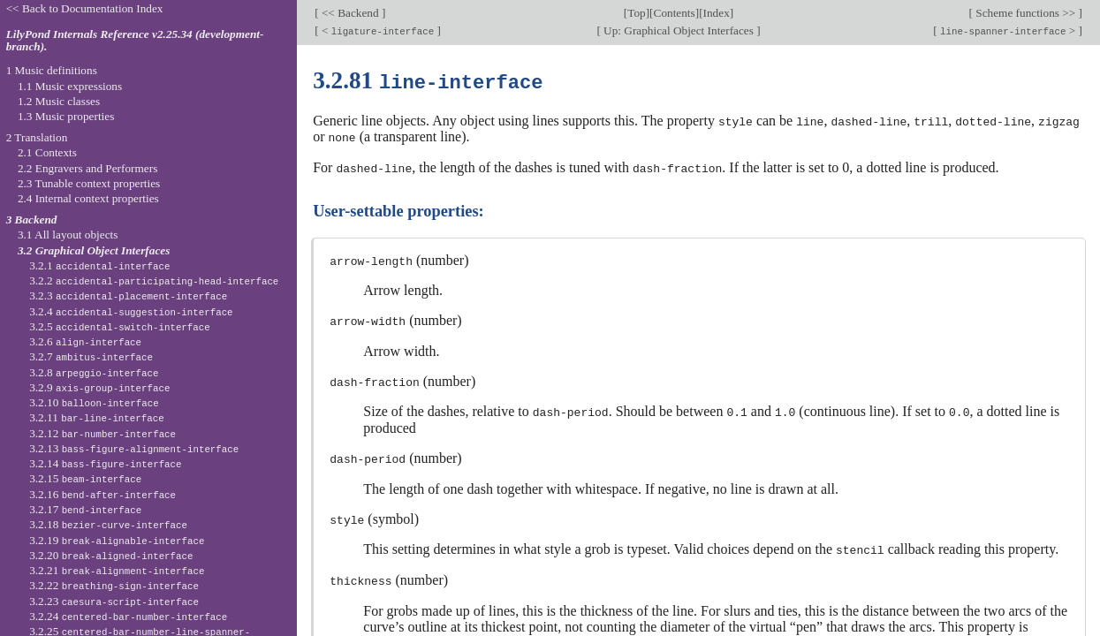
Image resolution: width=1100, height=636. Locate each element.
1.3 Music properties (66, 116)
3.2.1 (99, 265)
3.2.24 (128, 616)
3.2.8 (93, 372)
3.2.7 (91, 356)
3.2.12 (102, 433)
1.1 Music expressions (70, 86)
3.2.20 (111, 555)
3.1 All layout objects (68, 234)
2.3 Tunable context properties (89, 183)
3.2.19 (116, 540)
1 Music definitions (51, 70)
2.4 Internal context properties (88, 198)
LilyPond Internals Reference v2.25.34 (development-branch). (135, 40)
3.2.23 (114, 601)
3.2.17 (85, 509)
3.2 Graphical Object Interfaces (94, 250)
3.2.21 (116, 570)
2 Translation (37, 137)
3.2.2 (153, 280)
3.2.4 (130, 311)
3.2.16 (102, 494)
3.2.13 (134, 448)
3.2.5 (119, 326)
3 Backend (31, 219)
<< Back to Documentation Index (84, 8)
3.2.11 (96, 417)
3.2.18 (108, 524)
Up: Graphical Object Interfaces (678, 30)
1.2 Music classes (59, 101)
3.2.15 (85, 478)
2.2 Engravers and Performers (87, 168)
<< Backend (350, 12)
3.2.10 (93, 402)
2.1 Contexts (47, 152)
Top (636, 12)
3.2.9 (99, 387)
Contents (674, 12)
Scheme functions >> (1026, 12)
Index (716, 12)
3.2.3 (128, 295)
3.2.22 (114, 585)
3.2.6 (85, 341)
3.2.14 (105, 463)
